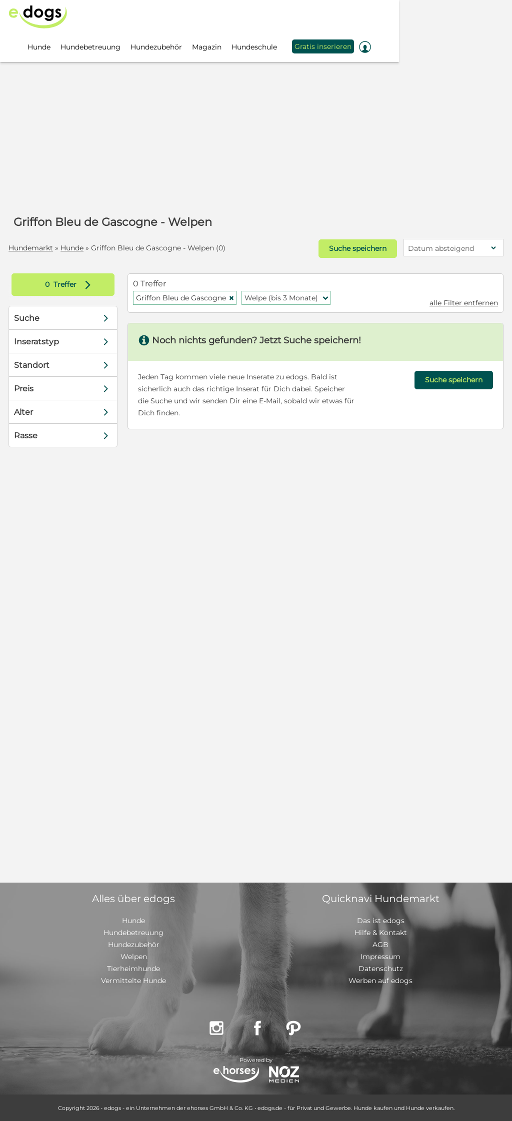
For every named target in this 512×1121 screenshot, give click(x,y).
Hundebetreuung (134, 932)
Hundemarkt (31, 247)
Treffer (71, 284)
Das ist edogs (380, 920)
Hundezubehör (134, 944)
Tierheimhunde (133, 968)
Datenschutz (380, 968)
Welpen (133, 956)
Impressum (380, 956)
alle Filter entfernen (463, 302)
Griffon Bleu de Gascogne (185, 297)
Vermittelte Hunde (133, 980)
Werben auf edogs (380, 980)
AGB (380, 944)
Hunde (72, 247)
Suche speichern (357, 248)
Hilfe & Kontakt (380, 932)
